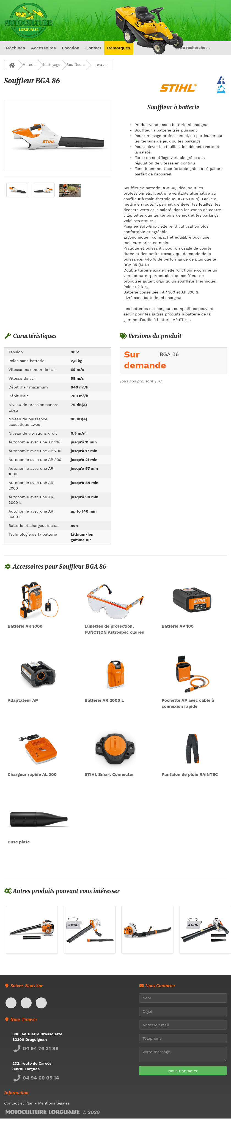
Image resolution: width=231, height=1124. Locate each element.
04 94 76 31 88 (35, 1048)
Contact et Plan (19, 1103)
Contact (93, 48)
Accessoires (43, 48)
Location (70, 48)
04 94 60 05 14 (35, 1078)
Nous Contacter (182, 1071)
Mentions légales (54, 1103)
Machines (15, 48)
